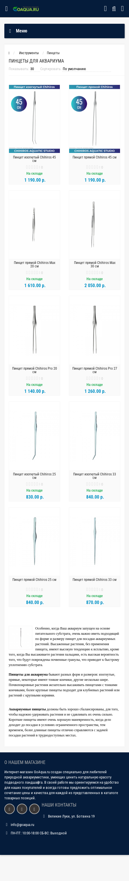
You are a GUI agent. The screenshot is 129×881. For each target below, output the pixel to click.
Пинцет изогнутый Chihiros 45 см (34, 159)
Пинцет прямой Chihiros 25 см (34, 579)
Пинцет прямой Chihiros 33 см (95, 579)
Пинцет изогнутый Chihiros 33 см (94, 476)
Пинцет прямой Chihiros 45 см (95, 157)
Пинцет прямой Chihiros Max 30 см (94, 264)
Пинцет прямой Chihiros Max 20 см (34, 264)
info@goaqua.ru (22, 824)
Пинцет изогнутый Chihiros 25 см (34, 476)
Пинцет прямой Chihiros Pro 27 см (94, 370)
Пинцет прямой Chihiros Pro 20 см (34, 370)
